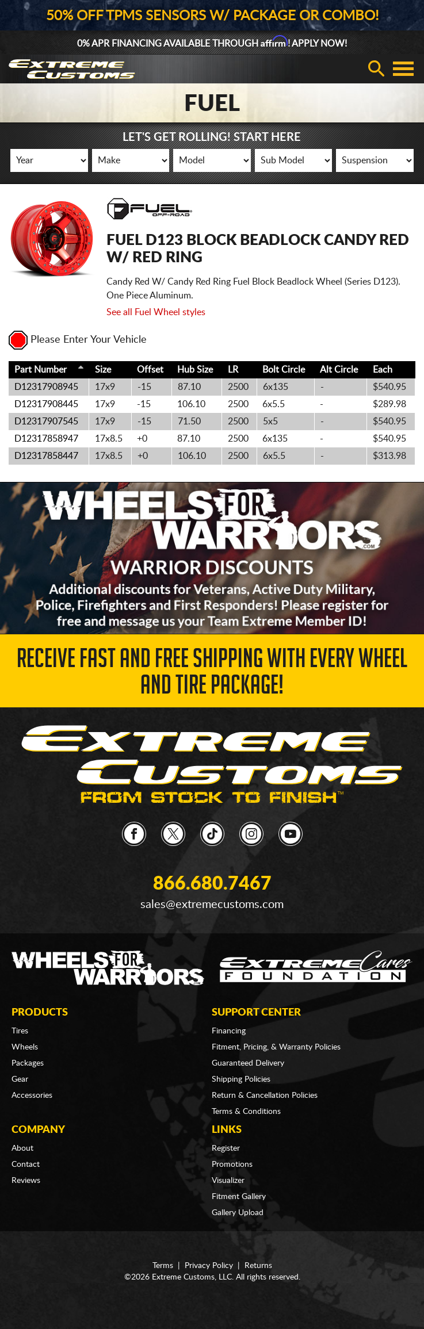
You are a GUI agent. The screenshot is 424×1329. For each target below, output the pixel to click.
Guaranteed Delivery (248, 1063)
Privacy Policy (209, 1266)
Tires (20, 1031)
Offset (150, 369)
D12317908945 (46, 387)
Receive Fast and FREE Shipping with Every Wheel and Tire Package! (212, 675)
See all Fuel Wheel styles (155, 312)
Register (226, 1148)
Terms (162, 1266)
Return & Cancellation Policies (265, 1095)
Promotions (232, 1165)
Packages (28, 1063)
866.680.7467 (212, 884)
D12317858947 (46, 438)
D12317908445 (46, 404)
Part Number (40, 369)
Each (382, 369)
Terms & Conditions (246, 1112)
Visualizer (228, 1181)
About (22, 1148)
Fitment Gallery (239, 1197)
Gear (20, 1079)
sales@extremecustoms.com (212, 904)
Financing (229, 1031)
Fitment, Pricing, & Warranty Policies (276, 1047)
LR (233, 369)
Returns (258, 1266)
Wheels (25, 1047)
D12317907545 (46, 421)
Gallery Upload (237, 1213)
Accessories (32, 1095)
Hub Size (195, 369)
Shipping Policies (241, 1079)
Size (103, 369)
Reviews (26, 1181)
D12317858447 (46, 456)
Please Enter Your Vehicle (78, 340)
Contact (26, 1165)
